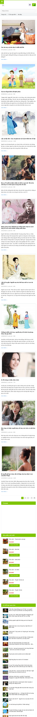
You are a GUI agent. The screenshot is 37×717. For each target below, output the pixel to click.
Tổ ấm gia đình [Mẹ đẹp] (12, 14)
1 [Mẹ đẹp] (22, 498)
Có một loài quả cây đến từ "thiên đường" (19, 704)
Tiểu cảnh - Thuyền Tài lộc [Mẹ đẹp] (15, 590)
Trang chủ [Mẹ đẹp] (4, 14)
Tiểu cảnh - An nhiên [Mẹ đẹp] (14, 569)
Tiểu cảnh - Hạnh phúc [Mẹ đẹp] (14, 559)
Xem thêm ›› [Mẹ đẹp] (4, 59)
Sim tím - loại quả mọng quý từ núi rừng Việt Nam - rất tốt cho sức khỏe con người (21, 649)
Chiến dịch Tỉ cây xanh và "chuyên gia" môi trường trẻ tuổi (21, 632)
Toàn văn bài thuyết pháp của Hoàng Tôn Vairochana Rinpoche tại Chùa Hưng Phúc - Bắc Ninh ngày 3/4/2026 (21, 643)
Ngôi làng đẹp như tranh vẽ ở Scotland (18, 659)
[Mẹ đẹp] (18, 32)
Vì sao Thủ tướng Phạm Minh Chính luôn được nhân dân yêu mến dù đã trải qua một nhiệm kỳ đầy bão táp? (20, 666)
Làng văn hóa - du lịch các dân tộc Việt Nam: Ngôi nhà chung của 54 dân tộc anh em (21, 671)
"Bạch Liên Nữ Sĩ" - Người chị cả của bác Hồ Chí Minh (21, 699)
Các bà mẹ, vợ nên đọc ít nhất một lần (12, 47)
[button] (29, 4)
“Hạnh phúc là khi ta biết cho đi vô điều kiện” (20, 654)
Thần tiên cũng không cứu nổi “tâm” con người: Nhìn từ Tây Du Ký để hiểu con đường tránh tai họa (20, 610)
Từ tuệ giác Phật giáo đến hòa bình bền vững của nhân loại (21, 688)
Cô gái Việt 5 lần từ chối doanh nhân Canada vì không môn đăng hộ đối (20, 682)
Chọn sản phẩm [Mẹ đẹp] (14, 544)
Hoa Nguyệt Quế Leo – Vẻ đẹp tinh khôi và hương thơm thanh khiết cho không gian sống (21, 694)
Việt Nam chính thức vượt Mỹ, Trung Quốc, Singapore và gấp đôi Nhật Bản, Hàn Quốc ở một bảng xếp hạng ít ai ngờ (21, 677)
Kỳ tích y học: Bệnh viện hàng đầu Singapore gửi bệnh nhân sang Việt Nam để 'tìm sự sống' (21, 615)
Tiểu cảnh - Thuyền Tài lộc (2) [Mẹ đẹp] (16, 580)
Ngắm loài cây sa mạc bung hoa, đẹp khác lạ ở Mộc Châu (20, 626)
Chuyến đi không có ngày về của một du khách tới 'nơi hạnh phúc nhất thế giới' (21, 710)
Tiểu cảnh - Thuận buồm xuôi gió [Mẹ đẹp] (17, 539)
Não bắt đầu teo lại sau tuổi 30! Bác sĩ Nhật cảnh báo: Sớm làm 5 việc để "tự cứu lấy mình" (21, 638)
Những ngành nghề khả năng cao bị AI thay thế (20, 620)
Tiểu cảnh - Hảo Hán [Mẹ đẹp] (14, 549)
